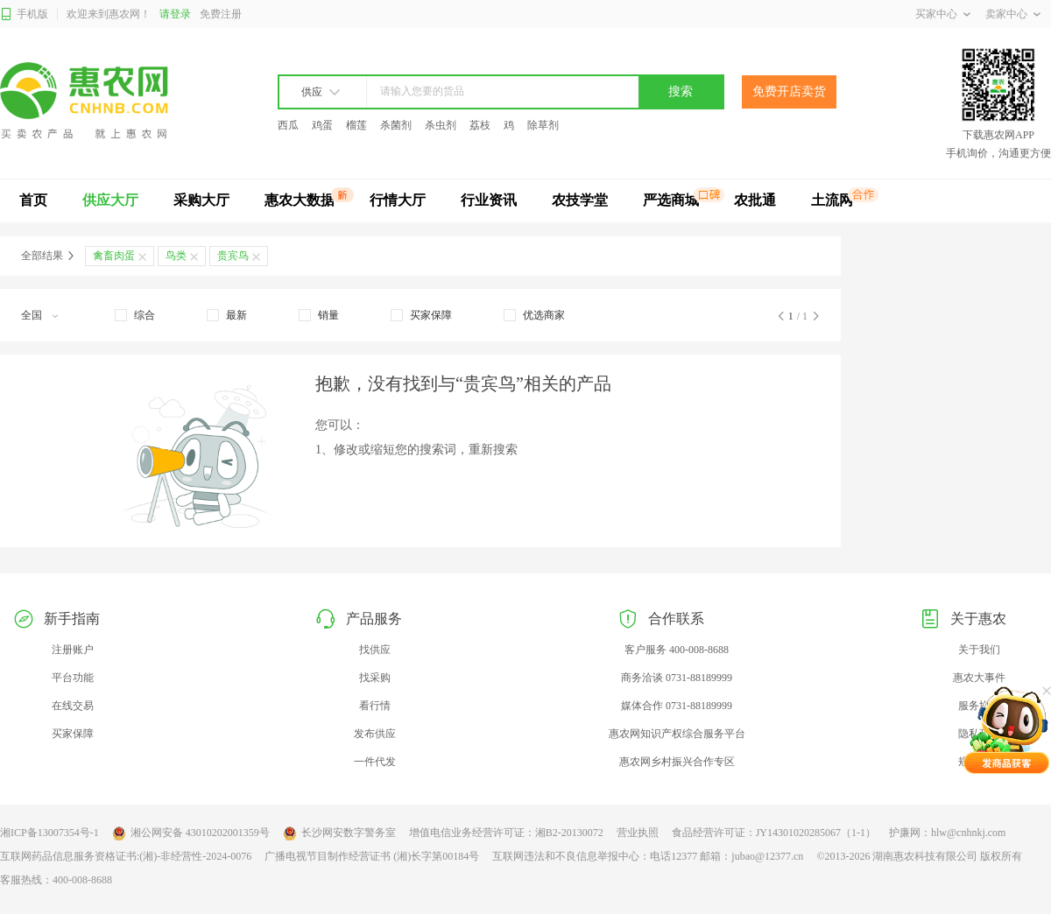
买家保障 (73, 734)
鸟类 (176, 256)
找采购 (375, 677)
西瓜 (288, 125)
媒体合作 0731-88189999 (676, 706)
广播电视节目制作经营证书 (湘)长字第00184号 (372, 856)
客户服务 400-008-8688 (676, 649)
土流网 (832, 200)
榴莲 (356, 125)
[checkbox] (135, 315)
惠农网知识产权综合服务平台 (677, 734)
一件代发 (375, 762)
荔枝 (479, 125)
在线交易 (73, 706)
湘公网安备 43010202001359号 (191, 833)
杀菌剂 (396, 125)
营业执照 (638, 832)
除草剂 (543, 125)
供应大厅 (110, 200)
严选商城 (671, 200)
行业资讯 (489, 200)
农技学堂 (580, 200)
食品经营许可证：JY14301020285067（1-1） (774, 832)
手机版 (24, 14)
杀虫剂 (440, 125)
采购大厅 (201, 200)
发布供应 (375, 734)
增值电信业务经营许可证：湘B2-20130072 (506, 832)
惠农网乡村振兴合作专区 (677, 762)
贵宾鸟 (233, 256)
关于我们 (979, 649)
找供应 (375, 649)
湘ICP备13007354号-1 (49, 832)
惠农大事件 (979, 677)
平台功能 (73, 677)
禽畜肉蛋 (114, 256)
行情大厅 (398, 200)
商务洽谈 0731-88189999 (676, 677)
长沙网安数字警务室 (339, 833)
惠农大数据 (300, 200)
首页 (33, 200)
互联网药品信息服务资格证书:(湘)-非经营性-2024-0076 (125, 856)
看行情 (375, 706)
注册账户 (73, 649)
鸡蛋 (322, 125)
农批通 (755, 200)
